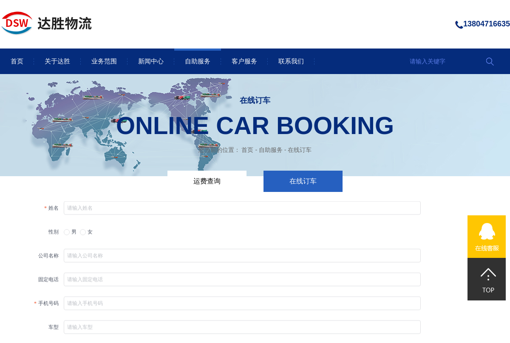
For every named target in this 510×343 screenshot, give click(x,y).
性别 (53, 234)
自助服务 (197, 61)
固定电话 (48, 282)
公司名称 (48, 258)
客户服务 (244, 61)
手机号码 (48, 306)
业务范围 (104, 61)
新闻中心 (151, 61)
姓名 (53, 210)
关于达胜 (57, 61)
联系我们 (291, 61)
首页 (17, 61)
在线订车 (300, 149)
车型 (53, 329)
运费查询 (207, 181)
